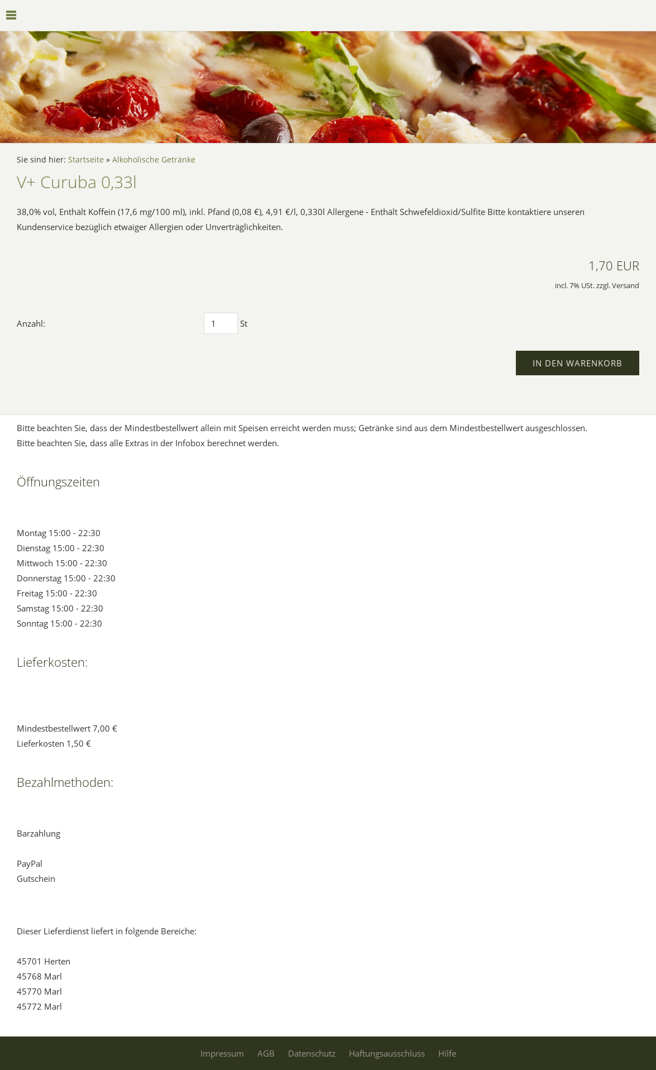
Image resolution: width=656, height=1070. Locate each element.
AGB (266, 1053)
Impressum (222, 1053)
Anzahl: (31, 323)
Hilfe (447, 1053)
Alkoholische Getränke (153, 160)
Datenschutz (312, 1053)
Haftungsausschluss (387, 1053)
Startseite (86, 160)
